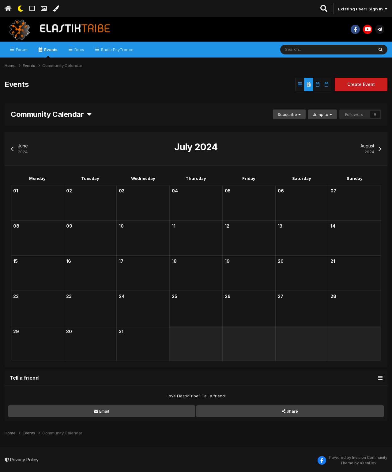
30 (69, 331)
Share (290, 411)
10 (121, 226)
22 (16, 296)
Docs (78, 49)
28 (333, 296)
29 (16, 331)
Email (101, 411)
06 (281, 190)
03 (122, 190)
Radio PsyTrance (117, 49)
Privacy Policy (22, 459)
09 (69, 226)
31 (121, 331)
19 (227, 261)
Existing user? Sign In (362, 8)
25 (174, 296)
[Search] (308, 49)
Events (50, 52)
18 (174, 261)
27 (280, 296)
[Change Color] (56, 8)
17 (121, 261)
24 (122, 296)
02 (69, 190)
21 (332, 261)
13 (280, 226)
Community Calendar (51, 114)
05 (228, 190)
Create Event (361, 84)
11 (173, 226)
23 (69, 296)
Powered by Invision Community (358, 457)
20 (281, 261)
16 (68, 261)
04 (175, 190)
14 (332, 226)
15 (15, 261)
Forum (21, 49)
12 (227, 226)
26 (228, 296)
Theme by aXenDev (358, 463)
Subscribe (289, 114)
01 (15, 190)
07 (333, 190)
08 (16, 226)
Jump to (322, 114)
